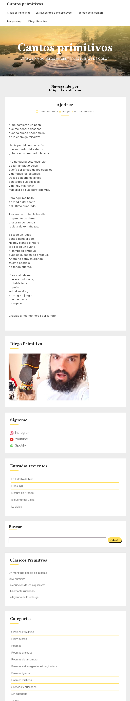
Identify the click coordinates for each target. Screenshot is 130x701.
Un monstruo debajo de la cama (28, 572)
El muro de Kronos (22, 492)
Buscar (15, 527)
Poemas (16, 645)
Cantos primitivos (25, 4)
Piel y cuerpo (15, 21)
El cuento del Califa (22, 499)
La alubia (16, 506)
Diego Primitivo (37, 21)
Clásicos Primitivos (19, 12)
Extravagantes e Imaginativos (53, 12)
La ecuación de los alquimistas (27, 585)
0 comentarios (84, 111)
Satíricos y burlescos (23, 687)
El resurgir (17, 486)
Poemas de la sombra (90, 12)
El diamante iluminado (22, 591)
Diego (66, 111)
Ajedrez (65, 105)
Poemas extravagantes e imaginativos (34, 666)
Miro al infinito (17, 579)
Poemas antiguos (21, 652)
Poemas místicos (21, 680)
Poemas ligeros (20, 673)
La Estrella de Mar (22, 479)
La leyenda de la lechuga (24, 597)
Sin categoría (19, 693)
